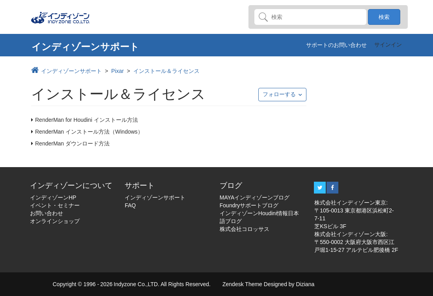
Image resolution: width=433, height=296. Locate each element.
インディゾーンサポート (71, 71)
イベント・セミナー (55, 205)
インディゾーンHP (53, 197)
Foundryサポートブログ (249, 205)
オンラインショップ (55, 221)
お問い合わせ (46, 213)
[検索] (310, 17)
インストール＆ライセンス (166, 71)
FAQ (130, 205)
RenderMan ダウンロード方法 (72, 143)
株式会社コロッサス (244, 229)
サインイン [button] (388, 44)
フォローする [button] (279, 94)
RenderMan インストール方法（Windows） (89, 131)
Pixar (117, 71)
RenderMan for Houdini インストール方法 (86, 120)
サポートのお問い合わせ (336, 45)
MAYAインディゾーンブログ (255, 197)
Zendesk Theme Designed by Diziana (268, 284)
